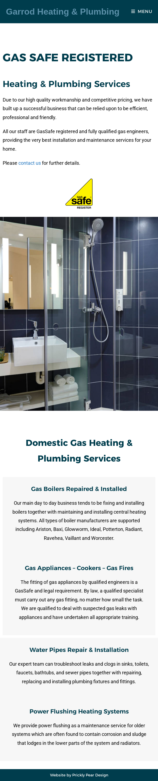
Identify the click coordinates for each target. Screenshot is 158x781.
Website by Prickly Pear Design (79, 775)
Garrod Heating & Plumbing (63, 11)
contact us (29, 163)
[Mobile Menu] (141, 11)
